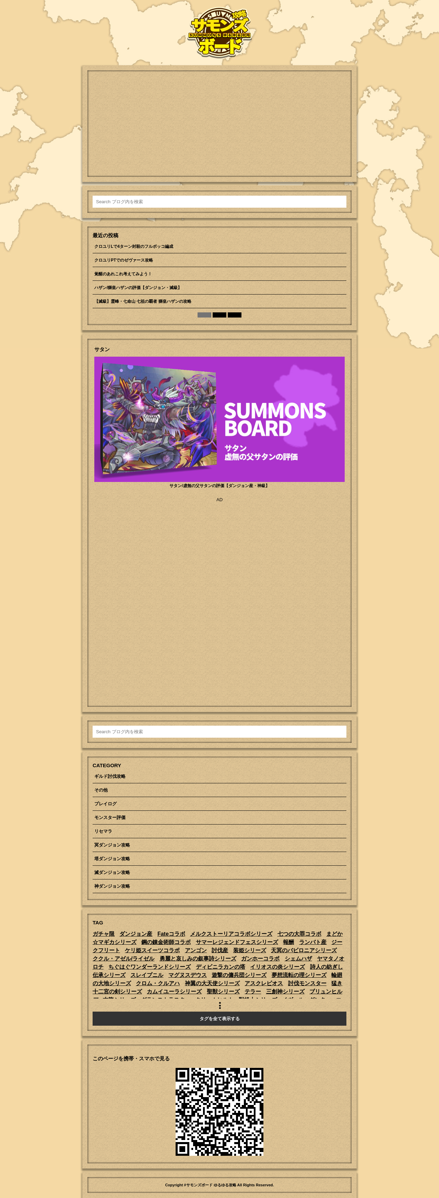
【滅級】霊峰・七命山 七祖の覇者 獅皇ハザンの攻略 (142, 301)
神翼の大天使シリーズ (212, 983)
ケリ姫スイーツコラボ (152, 950)
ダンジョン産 (135, 934)
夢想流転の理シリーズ (299, 975)
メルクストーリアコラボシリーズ (231, 934)
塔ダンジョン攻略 (112, 858)
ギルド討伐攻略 (110, 776)
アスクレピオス (264, 983)
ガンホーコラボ (260, 958)
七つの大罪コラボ (299, 934)
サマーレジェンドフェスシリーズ (237, 942)
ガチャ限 (104, 934)
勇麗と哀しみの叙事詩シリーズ (197, 958)
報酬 (288, 942)
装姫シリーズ (249, 950)
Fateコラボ (171, 934)
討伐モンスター (307, 983)
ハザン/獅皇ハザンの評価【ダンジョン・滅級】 (138, 287)
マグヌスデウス (187, 975)
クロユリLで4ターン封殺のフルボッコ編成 (133, 246)
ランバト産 (313, 942)
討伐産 (220, 950)
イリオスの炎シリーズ (277, 967)
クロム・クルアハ (158, 983)
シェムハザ (298, 958)
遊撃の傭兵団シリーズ (239, 975)
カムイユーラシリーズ (174, 991)
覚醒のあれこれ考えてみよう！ (123, 274)
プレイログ (105, 803)
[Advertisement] (219, 124)
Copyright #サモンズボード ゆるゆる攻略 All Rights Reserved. (219, 1185)
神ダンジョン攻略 (112, 886)
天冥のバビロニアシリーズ (304, 950)
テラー (253, 991)
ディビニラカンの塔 (220, 967)
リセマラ (103, 831)
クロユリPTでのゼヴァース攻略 (123, 260)
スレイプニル (146, 975)
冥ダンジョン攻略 (112, 845)
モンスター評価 (110, 817)
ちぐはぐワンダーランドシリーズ (149, 967)
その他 (101, 790)
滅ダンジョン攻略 (112, 872)
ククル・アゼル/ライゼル (123, 958)
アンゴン (196, 950)
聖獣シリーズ (223, 991)
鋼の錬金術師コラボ (166, 942)
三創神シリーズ (285, 991)
